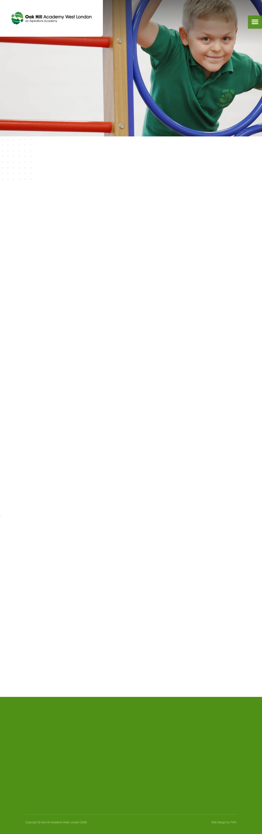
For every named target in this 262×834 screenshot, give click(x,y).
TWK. (233, 822)
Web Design (218, 822)
